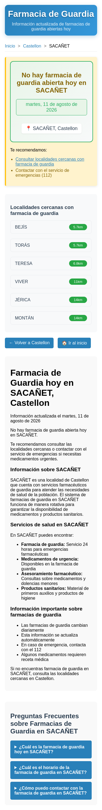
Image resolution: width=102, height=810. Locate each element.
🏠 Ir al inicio (74, 343)
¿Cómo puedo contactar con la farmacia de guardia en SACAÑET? (50, 790)
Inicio (10, 46)
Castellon (32, 46)
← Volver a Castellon (29, 342)
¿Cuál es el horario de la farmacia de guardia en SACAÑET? (50, 770)
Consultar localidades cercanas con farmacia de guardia (50, 161)
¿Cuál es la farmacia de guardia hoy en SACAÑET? (49, 749)
